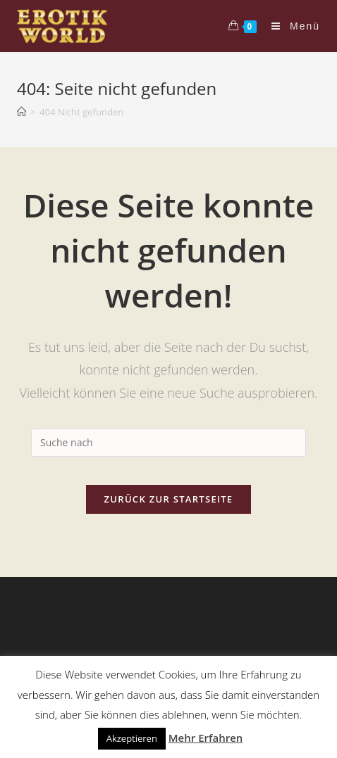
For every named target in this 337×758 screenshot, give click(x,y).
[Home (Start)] (21, 112)
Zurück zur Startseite (168, 499)
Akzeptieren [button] (131, 738)
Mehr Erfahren (205, 738)
